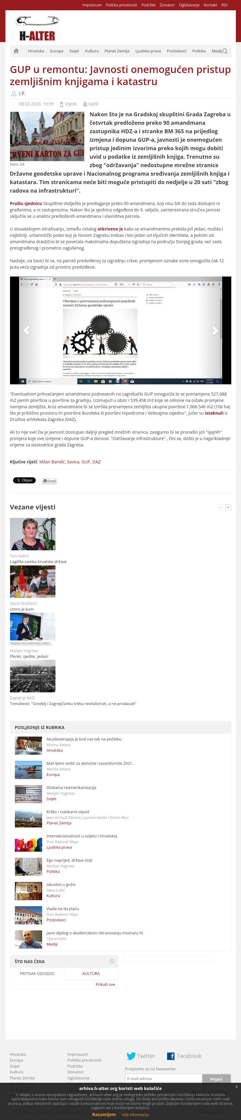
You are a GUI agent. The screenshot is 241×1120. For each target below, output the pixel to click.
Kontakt (210, 5)
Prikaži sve (105, 984)
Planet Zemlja (117, 51)
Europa (57, 51)
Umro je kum (22, 609)
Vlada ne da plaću (63, 908)
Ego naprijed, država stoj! (70, 860)
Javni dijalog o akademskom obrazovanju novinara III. (95, 933)
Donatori (167, 5)
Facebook (189, 1055)
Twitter (146, 1055)
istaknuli (214, 413)
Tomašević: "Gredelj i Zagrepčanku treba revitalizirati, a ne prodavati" (73, 703)
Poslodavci (176, 51)
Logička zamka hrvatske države (38, 561)
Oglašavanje (189, 5)
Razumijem (104, 1114)
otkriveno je (110, 229)
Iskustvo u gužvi (61, 884)
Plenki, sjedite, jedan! (29, 656)
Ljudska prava (148, 51)
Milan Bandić (52, 462)
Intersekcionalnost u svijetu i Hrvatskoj (82, 836)
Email (49, 481)
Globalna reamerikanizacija (71, 787)
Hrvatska (36, 51)
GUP (86, 462)
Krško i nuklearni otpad (68, 811)
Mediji (217, 51)
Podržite (149, 5)
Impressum (92, 5)
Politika (199, 51)
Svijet (74, 51)
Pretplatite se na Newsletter (150, 1069)
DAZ (96, 462)
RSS (224, 5)
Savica (73, 462)
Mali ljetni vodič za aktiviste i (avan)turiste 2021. (90, 763)
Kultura (92, 51)
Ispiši (94, 104)
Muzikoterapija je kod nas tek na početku (84, 739)
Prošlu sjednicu (26, 203)
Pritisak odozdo (37, 973)
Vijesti (71, 104)
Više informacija (135, 1114)
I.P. (22, 93)
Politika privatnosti (121, 5)
